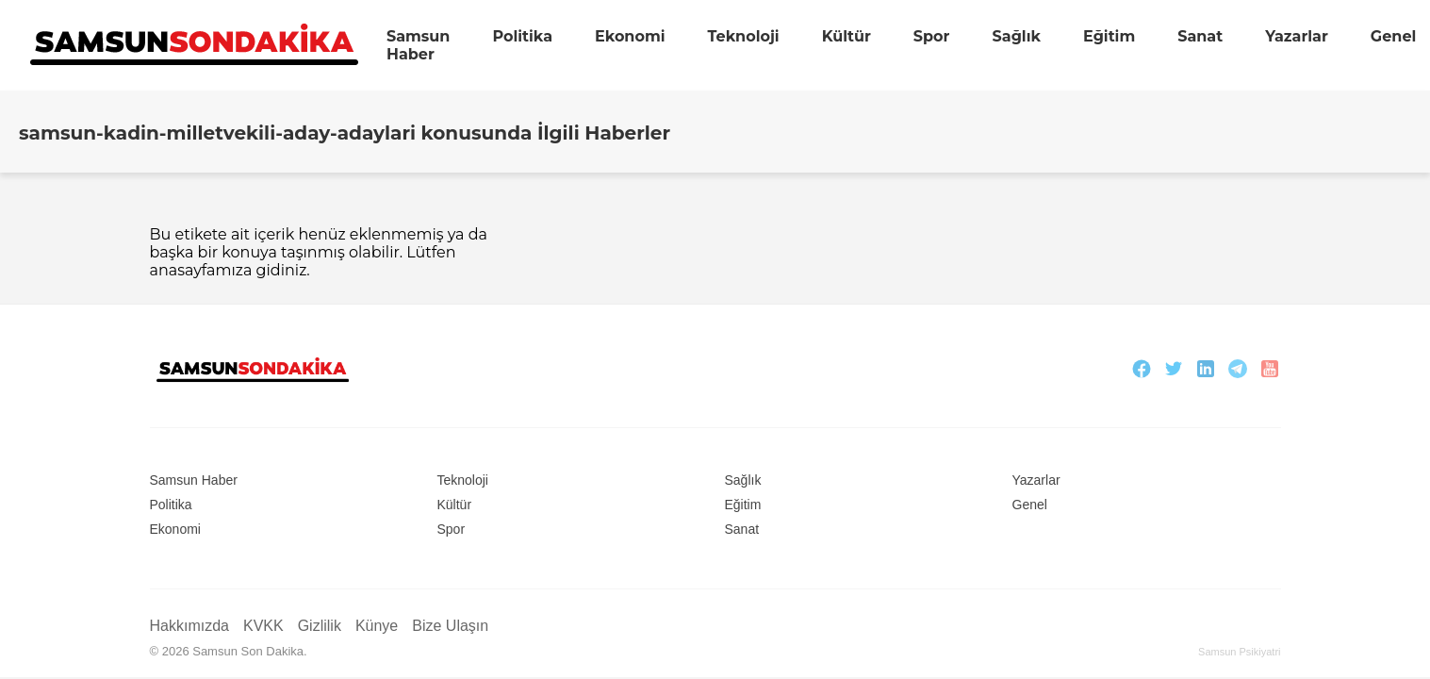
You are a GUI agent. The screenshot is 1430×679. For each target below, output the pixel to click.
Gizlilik (319, 626)
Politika (522, 36)
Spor (931, 36)
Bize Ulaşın (450, 626)
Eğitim (1109, 36)
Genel (1393, 36)
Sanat (1200, 36)
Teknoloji (744, 36)
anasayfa (183, 270)
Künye (376, 626)
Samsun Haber (418, 45)
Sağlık (1016, 36)
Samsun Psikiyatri (1239, 651)
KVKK (263, 626)
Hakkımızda (189, 626)
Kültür (846, 36)
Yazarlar (1296, 36)
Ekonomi (630, 36)
